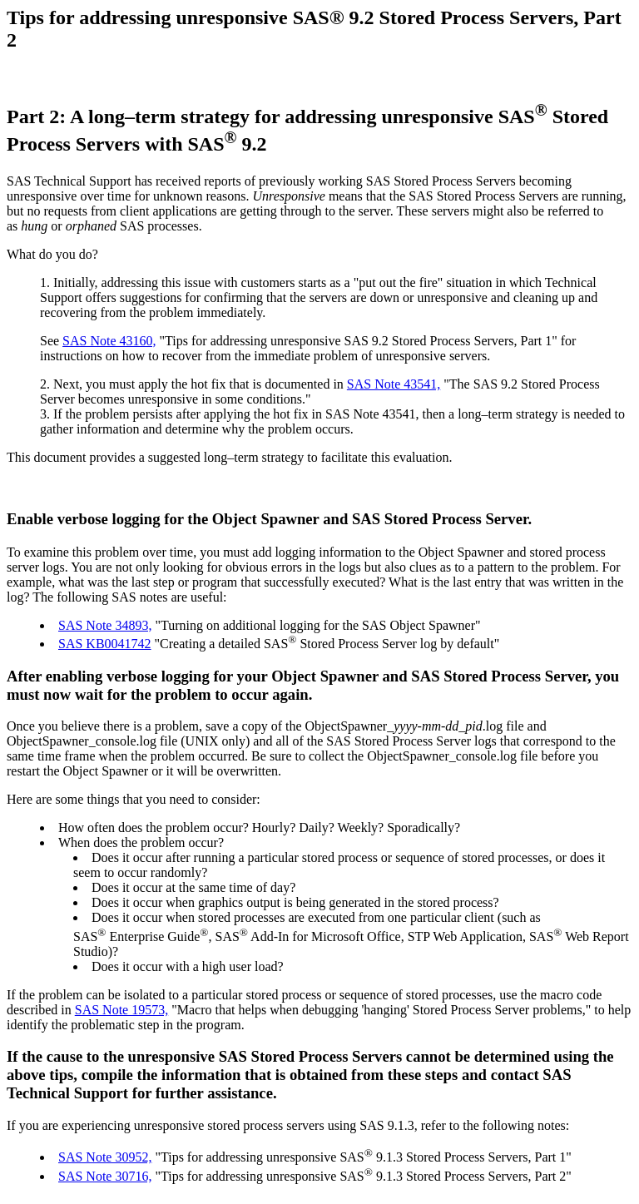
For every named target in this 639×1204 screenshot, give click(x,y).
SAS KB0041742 (104, 644)
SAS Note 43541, (393, 384)
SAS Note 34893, (104, 625)
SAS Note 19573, (121, 1010)
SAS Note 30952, (104, 1157)
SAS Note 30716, (104, 1176)
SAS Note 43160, (109, 341)
